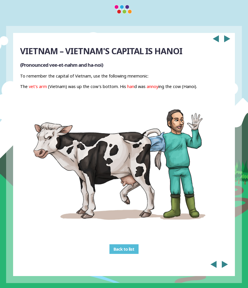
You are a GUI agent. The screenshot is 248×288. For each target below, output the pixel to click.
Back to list (124, 249)
